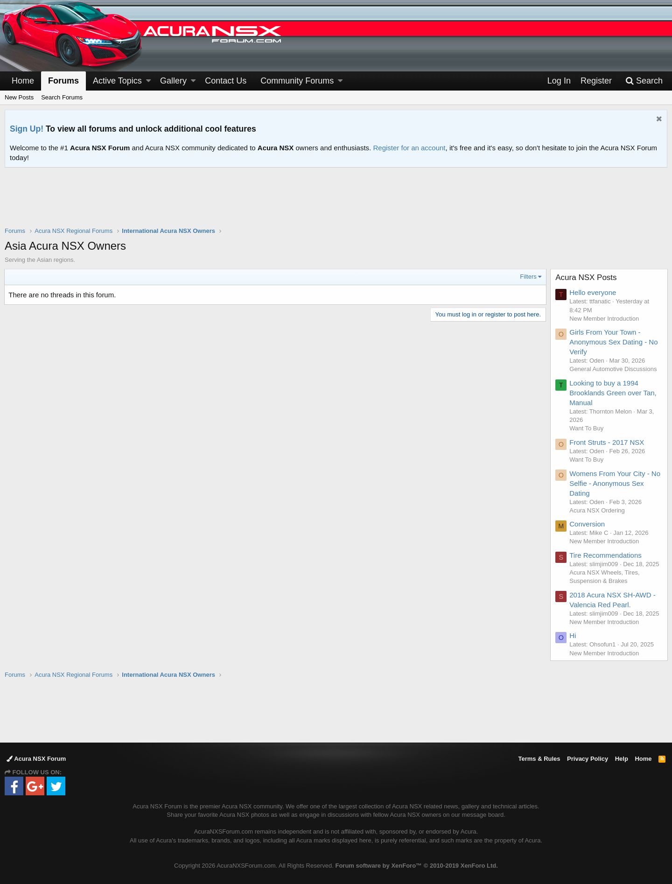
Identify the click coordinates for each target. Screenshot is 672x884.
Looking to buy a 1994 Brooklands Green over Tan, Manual (613, 393)
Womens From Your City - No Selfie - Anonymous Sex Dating (615, 483)
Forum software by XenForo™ (416, 865)
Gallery (173, 80)
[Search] (644, 81)
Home (23, 80)
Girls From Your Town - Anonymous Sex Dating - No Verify (614, 342)
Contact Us (225, 80)
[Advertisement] (336, 203)
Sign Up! (26, 128)
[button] (148, 81)
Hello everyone (593, 292)
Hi (573, 635)
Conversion (587, 524)
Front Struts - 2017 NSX (607, 442)
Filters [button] (528, 276)
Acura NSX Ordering (597, 510)
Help (621, 758)
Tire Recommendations (606, 555)
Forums (63, 80)
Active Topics (117, 80)
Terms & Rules (539, 758)
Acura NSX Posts (586, 277)
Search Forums (62, 97)
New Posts (19, 97)
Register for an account (409, 148)
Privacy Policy (587, 758)
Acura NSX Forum (36, 758)
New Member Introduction (604, 318)
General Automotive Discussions (613, 368)
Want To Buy (587, 428)
